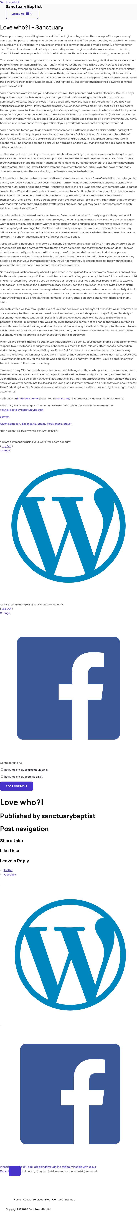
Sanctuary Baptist (24, 6)
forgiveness (54, 424)
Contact (57, 1199)
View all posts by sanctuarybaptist (21, 410)
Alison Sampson (10, 424)
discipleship (28, 424)
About (27, 1199)
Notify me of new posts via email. (23, 776)
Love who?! (22, 802)
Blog (47, 1199)
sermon (4, 417)
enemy (42, 424)
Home (17, 1199)
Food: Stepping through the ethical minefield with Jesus (61, 1167)
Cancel (4, 1171)
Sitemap (70, 1199)
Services (37, 1199)
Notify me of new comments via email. (26, 769)
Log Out (6, 446)
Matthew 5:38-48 (28, 398)
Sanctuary (62, 398)
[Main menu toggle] (22, 14)
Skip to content (9, 2)
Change (5, 450)
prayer (67, 424)
